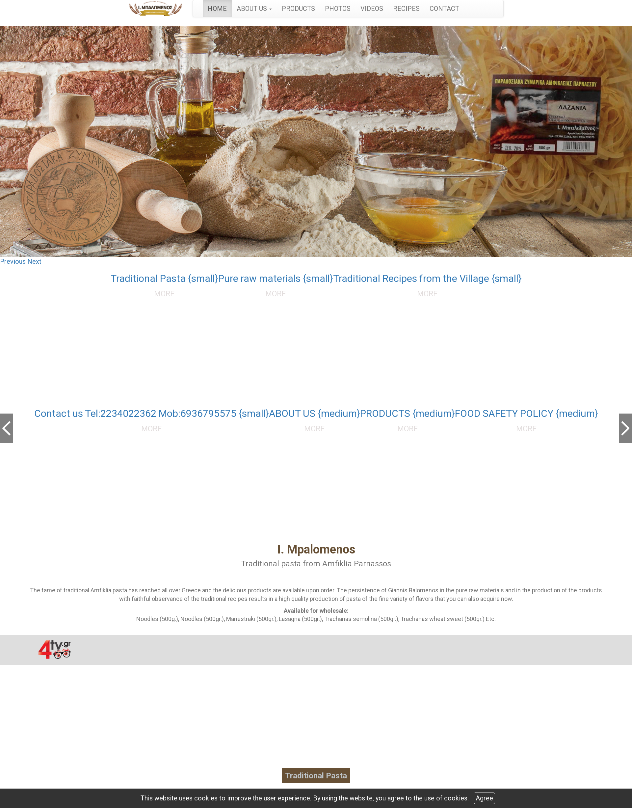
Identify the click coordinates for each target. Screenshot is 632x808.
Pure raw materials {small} (275, 278)
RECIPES (406, 9)
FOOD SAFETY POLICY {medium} (526, 413)
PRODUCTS (298, 9)
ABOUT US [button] (254, 9)
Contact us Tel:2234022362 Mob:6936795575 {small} (151, 413)
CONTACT (444, 9)
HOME (217, 9)
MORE (164, 293)
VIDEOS (371, 9)
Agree (484, 798)
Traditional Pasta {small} (164, 278)
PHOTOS (338, 9)
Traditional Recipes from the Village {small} (427, 278)
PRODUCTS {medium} (407, 413)
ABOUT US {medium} (314, 413)
